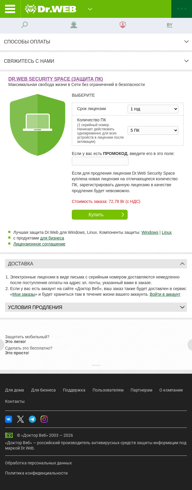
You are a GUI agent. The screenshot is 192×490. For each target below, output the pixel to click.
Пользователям (108, 390)
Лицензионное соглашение (39, 244)
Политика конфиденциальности (36, 473)
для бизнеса (52, 238)
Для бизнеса (43, 390)
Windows (150, 232)
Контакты (15, 401)
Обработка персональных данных (38, 463)
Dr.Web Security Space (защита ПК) (55, 79)
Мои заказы (23, 294)
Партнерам (141, 390)
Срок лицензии (91, 108)
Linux (167, 232)
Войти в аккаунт (165, 294)
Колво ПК (101, 131)
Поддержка (74, 390)
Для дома (14, 390)
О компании (171, 390)
